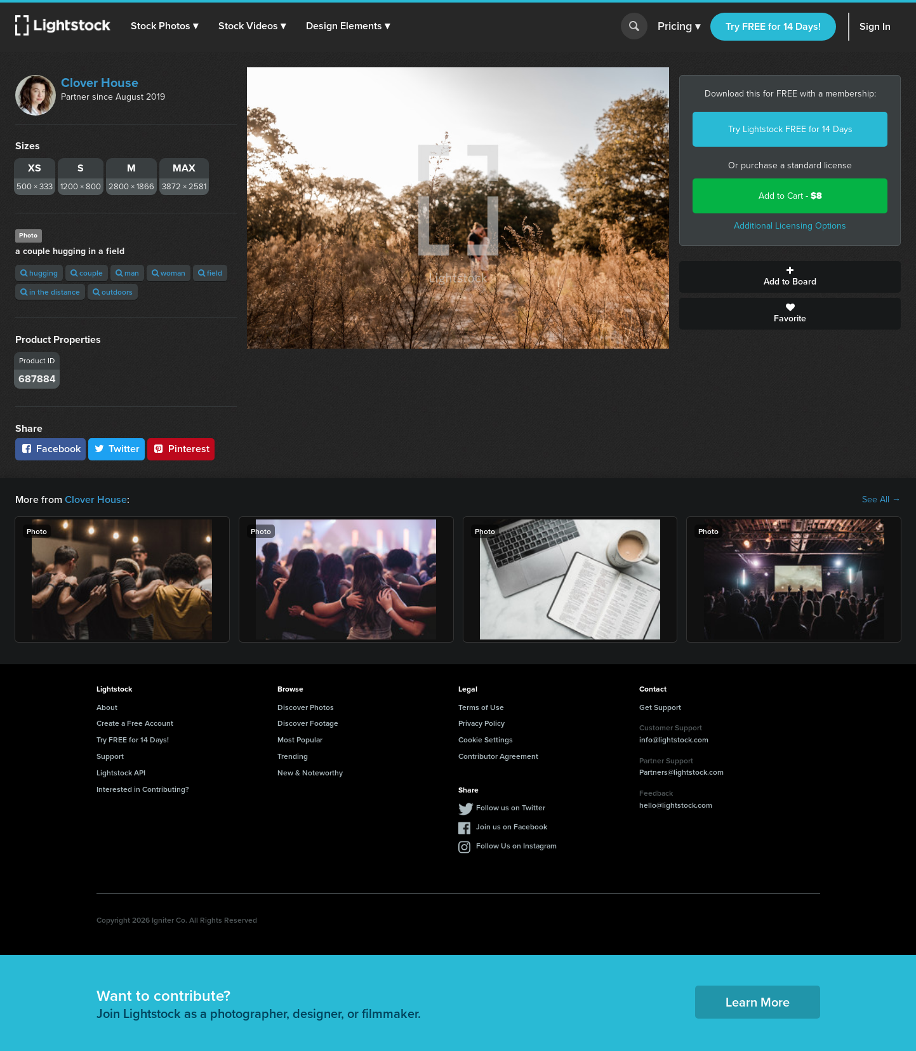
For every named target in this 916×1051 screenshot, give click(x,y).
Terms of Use (481, 707)
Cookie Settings (485, 739)
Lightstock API (120, 772)
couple (86, 272)
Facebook (50, 448)
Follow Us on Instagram (516, 845)
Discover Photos (305, 707)
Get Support (660, 707)
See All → (881, 499)
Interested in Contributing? (142, 789)
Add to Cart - (790, 196)
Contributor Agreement (498, 756)
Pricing (679, 27)
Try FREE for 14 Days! (773, 26)
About (106, 707)
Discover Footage (307, 723)
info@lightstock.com (673, 739)
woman (168, 272)
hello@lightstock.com (675, 805)
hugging (39, 272)
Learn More (758, 1002)
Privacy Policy (481, 723)
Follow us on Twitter (510, 807)
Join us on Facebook (511, 826)
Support (110, 756)
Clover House (99, 82)
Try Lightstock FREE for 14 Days (790, 129)
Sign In (875, 26)
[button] (164, 26)
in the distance (50, 291)
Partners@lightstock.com (681, 771)
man (127, 272)
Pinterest (180, 448)
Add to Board (790, 277)
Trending (292, 756)
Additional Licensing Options (790, 225)
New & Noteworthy (310, 772)
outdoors (113, 291)
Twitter (116, 448)
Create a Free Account (134, 723)
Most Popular (299, 739)
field (210, 272)
